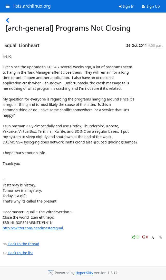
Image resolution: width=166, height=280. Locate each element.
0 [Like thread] (135, 236)
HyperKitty (84, 273)
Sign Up (151, 6)
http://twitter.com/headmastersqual (33, 228)
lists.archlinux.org (32, 6)
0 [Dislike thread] (145, 236)
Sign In (126, 6)
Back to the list (18, 252)
